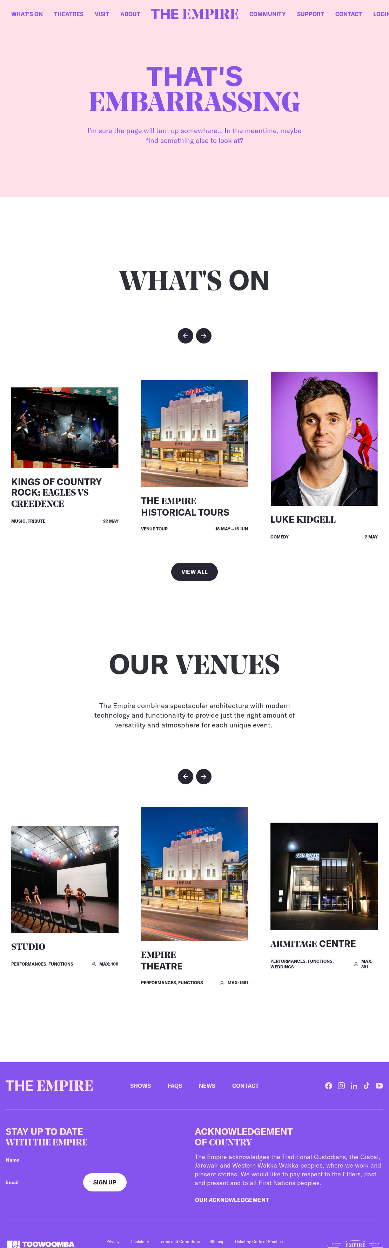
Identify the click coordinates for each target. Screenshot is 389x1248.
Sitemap (216, 1241)
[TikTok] (366, 1086)
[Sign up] (105, 1182)
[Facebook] (328, 1086)
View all (194, 571)
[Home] (195, 14)
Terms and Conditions (179, 1241)
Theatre (162, 961)
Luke (303, 519)
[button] (185, 336)
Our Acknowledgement (232, 1200)
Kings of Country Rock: (56, 492)
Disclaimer (139, 1241)
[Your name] (90, 1160)
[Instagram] (341, 1086)
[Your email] (39, 1182)
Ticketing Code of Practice (258, 1241)
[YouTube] (379, 1086)
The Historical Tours (185, 506)
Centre (313, 943)
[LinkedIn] (354, 1086)
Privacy (113, 1241)
